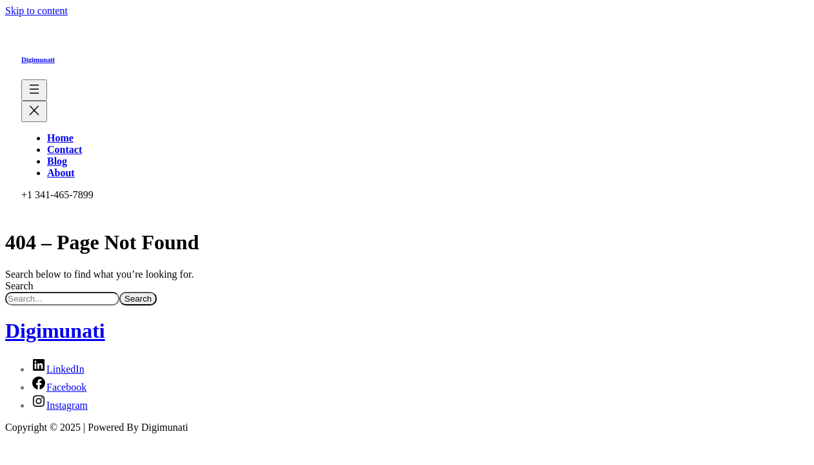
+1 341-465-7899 (57, 194)
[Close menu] (34, 111)
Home (60, 137)
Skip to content (36, 10)
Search (19, 285)
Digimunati (38, 59)
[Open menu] (34, 90)
